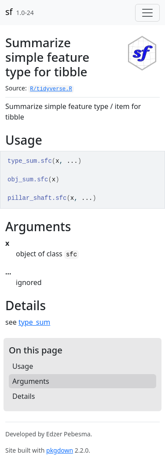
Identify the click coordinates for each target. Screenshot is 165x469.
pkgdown (59, 450)
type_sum (34, 322)
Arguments (30, 381)
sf (8, 12)
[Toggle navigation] (147, 13)
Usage (22, 366)
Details (23, 396)
